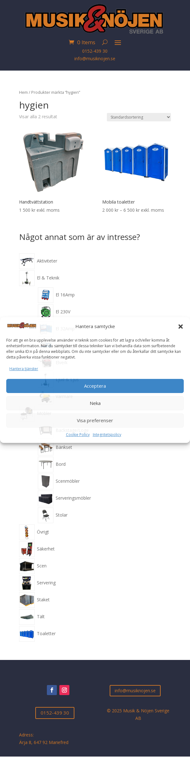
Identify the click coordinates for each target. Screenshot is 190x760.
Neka (95, 403)
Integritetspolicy (107, 434)
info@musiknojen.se (94, 58)
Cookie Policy (78, 434)
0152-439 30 (95, 51)
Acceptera (95, 386)
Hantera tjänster (23, 368)
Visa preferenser (95, 420)
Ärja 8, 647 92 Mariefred (43, 742)
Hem (23, 92)
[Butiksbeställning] (139, 117)
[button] (181, 326)
